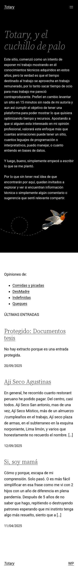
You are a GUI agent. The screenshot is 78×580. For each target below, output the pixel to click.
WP (71, 563)
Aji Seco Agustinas (27, 381)
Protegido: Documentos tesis (35, 334)
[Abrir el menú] (71, 7)
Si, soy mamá (21, 461)
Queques (19, 303)
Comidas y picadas (28, 285)
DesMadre (21, 291)
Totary (9, 7)
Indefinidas (21, 297)
